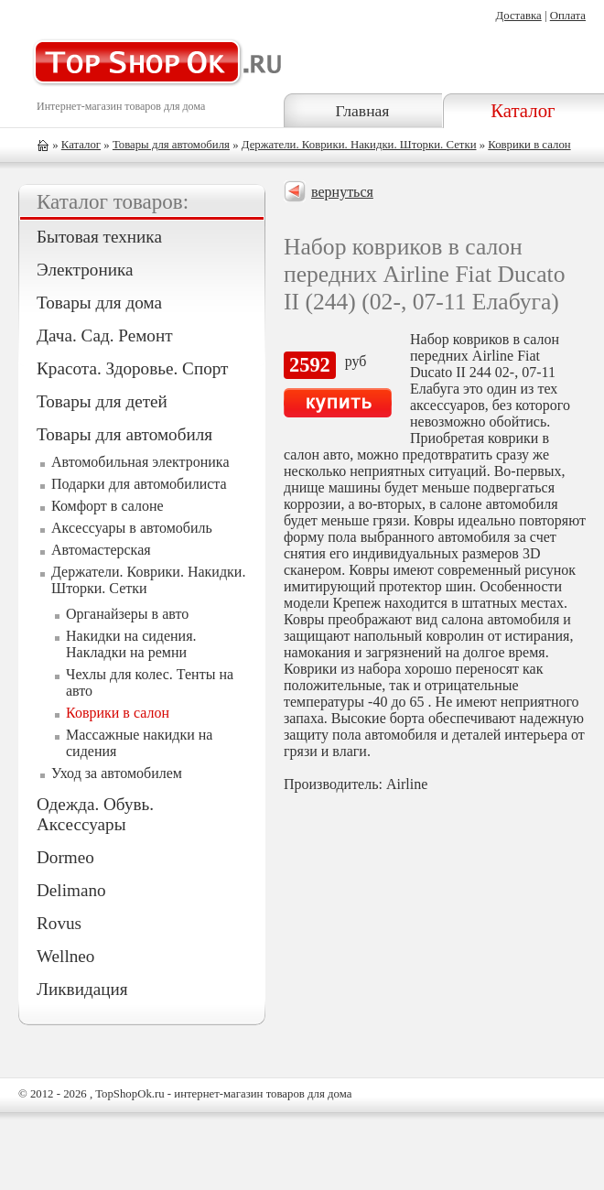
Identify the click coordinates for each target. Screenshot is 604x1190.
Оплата (568, 15)
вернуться (342, 192)
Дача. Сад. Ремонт (105, 335)
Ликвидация (82, 989)
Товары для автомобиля (171, 144)
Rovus (59, 923)
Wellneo (65, 956)
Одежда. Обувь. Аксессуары (95, 814)
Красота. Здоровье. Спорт (132, 368)
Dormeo (65, 857)
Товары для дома (99, 302)
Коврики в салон (529, 144)
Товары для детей (102, 401)
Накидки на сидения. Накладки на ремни (131, 644)
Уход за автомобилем (116, 773)
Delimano (71, 890)
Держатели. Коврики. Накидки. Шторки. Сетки (359, 144)
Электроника (85, 269)
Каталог (523, 110)
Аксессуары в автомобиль (131, 528)
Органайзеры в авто (127, 614)
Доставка (518, 15)
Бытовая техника (99, 236)
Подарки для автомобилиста (139, 484)
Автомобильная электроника (140, 462)
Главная (362, 111)
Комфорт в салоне (107, 506)
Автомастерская (101, 549)
